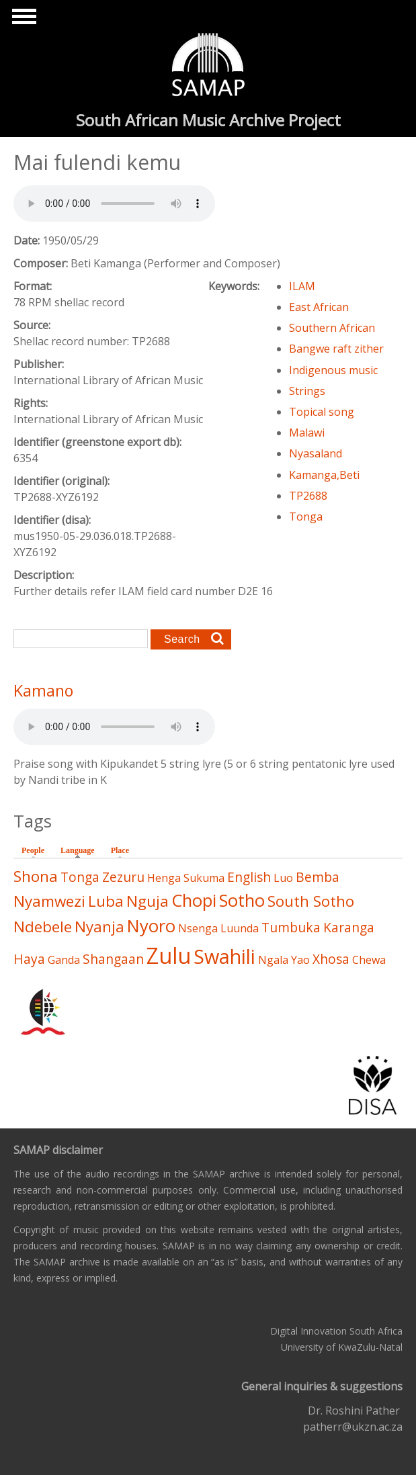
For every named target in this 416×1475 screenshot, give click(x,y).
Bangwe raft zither (336, 348)
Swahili (224, 956)
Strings (307, 391)
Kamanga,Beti (324, 474)
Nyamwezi (49, 901)
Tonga (306, 516)
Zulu (169, 955)
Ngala (273, 959)
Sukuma (203, 877)
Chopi (193, 900)
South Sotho (310, 901)
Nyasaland (315, 453)
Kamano (43, 690)
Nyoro (151, 926)
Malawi (307, 432)
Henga (164, 877)
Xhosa (331, 959)
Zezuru (123, 877)
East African (319, 307)
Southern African (332, 327)
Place (120, 850)
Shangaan (113, 959)
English (249, 877)
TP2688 (308, 495)
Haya (29, 959)
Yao (300, 959)
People (33, 850)
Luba (106, 901)
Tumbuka (291, 927)
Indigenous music (333, 370)
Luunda (239, 928)
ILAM (302, 286)
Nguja (147, 901)
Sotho (242, 900)
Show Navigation (22, 20)
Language (80, 849)
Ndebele (42, 926)
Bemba (317, 877)
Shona (35, 876)
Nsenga (198, 928)
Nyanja (99, 926)
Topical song (321, 411)
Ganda (64, 959)
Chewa (369, 959)
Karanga (348, 927)
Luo (283, 877)
